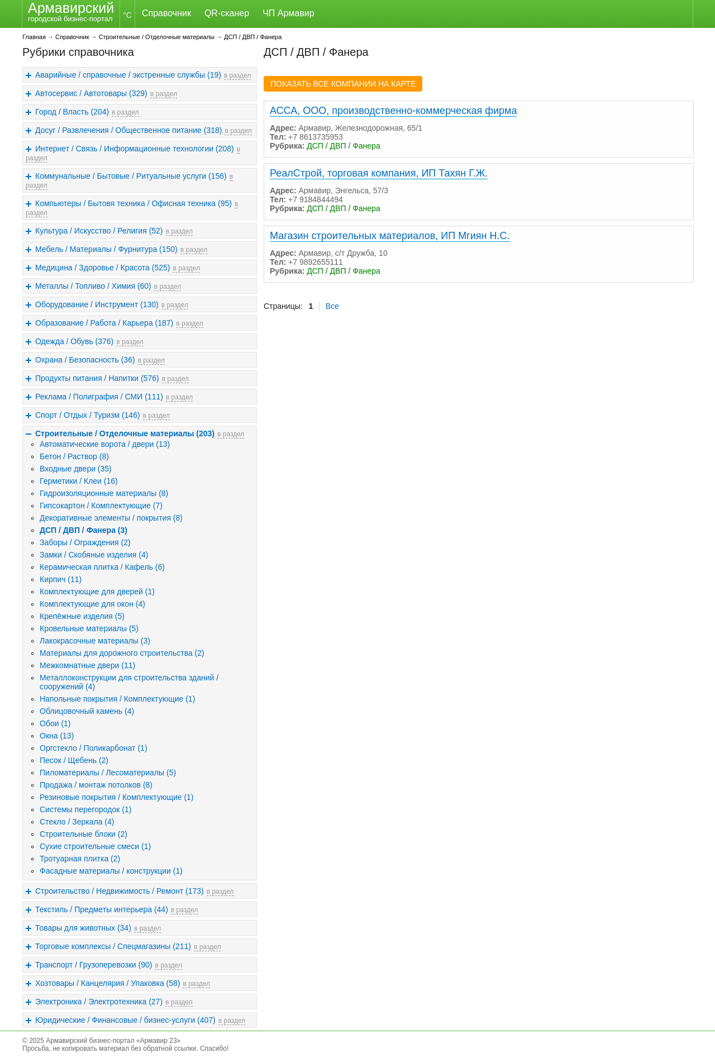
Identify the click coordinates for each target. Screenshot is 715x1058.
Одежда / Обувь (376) (74, 341)
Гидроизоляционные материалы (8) (104, 493)
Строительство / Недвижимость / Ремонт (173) (119, 891)
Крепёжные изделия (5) (82, 616)
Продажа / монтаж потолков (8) (96, 784)
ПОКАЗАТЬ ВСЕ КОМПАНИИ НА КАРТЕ (343, 83)
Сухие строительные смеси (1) (95, 846)
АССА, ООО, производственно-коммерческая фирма (393, 110)
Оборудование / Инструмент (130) (97, 304)
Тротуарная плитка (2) (80, 858)
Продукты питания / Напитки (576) (97, 378)
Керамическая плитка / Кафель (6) (102, 567)
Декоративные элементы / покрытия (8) (111, 517)
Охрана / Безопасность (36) (85, 359)
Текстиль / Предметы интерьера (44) (101, 909)
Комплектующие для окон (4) (92, 603)
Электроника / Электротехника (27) (99, 1001)
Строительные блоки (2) (83, 834)
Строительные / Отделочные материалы (156, 37)
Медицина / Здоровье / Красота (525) (102, 267)
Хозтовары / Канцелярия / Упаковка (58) (107, 983)
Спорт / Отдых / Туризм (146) (87, 415)
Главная (34, 37)
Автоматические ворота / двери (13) (105, 444)
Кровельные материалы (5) (89, 628)
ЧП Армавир (288, 13)
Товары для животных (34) (83, 927)
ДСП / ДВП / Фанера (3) (83, 530)
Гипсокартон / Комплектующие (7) (101, 505)
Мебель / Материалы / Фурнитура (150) (106, 249)
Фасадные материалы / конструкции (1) (111, 870)
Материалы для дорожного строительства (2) (122, 653)
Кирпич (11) (61, 579)
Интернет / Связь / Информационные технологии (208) (134, 148)
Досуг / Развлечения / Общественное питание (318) (128, 130)
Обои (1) (55, 723)
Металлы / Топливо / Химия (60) (93, 286)
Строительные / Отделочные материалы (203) (124, 433)
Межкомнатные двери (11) (87, 665)
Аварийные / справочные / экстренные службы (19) (128, 74)
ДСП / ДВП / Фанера (253, 37)
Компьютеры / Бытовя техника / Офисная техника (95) (133, 203)
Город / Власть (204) (72, 111)
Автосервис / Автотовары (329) (91, 93)
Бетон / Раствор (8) (74, 456)
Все (332, 306)
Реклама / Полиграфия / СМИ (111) (99, 396)
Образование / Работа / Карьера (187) (104, 322)
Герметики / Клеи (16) (79, 480)
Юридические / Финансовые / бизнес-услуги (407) (125, 1020)
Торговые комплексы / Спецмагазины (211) (113, 946)
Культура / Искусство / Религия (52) (99, 230)
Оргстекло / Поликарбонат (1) (93, 748)
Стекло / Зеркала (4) (77, 821)
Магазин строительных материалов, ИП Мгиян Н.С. (390, 235)
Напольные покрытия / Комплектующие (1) (117, 698)
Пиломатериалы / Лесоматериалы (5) (108, 772)
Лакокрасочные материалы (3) (95, 640)
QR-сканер (226, 13)
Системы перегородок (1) (85, 809)
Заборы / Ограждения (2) (85, 542)
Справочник (166, 13)
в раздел (237, 75)
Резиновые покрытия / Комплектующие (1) (117, 797)
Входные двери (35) (76, 468)
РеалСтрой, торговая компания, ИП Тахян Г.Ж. (379, 173)
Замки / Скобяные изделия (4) (94, 554)
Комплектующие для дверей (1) (97, 591)
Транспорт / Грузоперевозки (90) (93, 964)
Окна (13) (57, 735)
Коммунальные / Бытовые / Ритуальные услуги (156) (131, 175)
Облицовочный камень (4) (87, 711)
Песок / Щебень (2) (74, 760)
